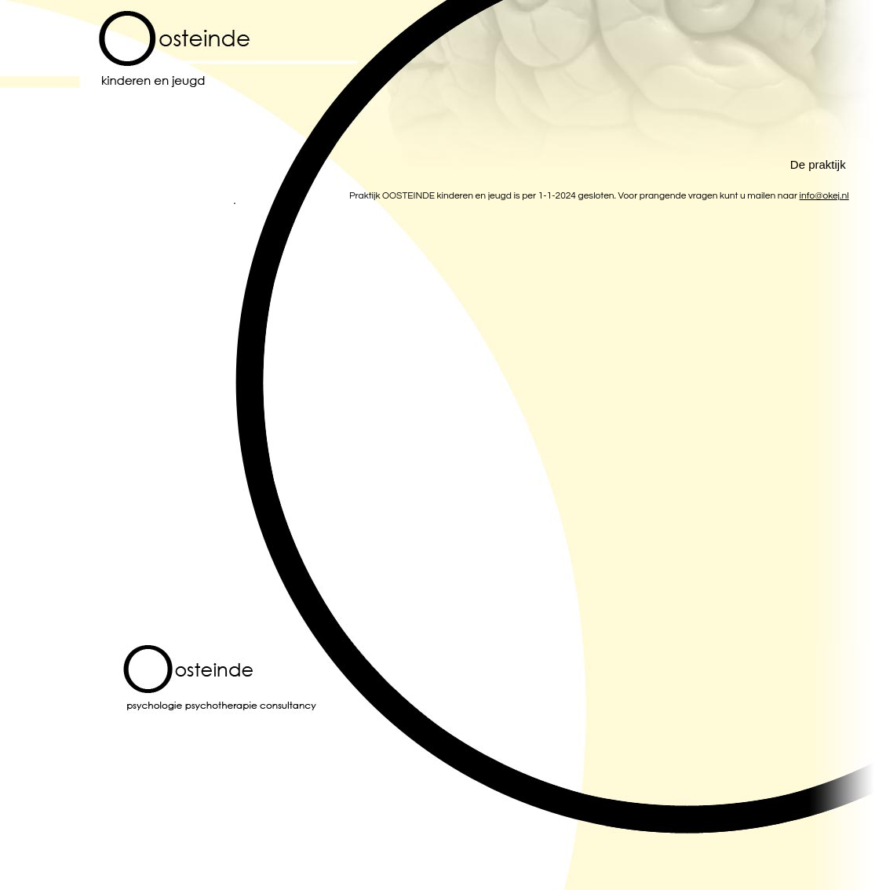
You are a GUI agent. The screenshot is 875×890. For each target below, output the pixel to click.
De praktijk (818, 164)
